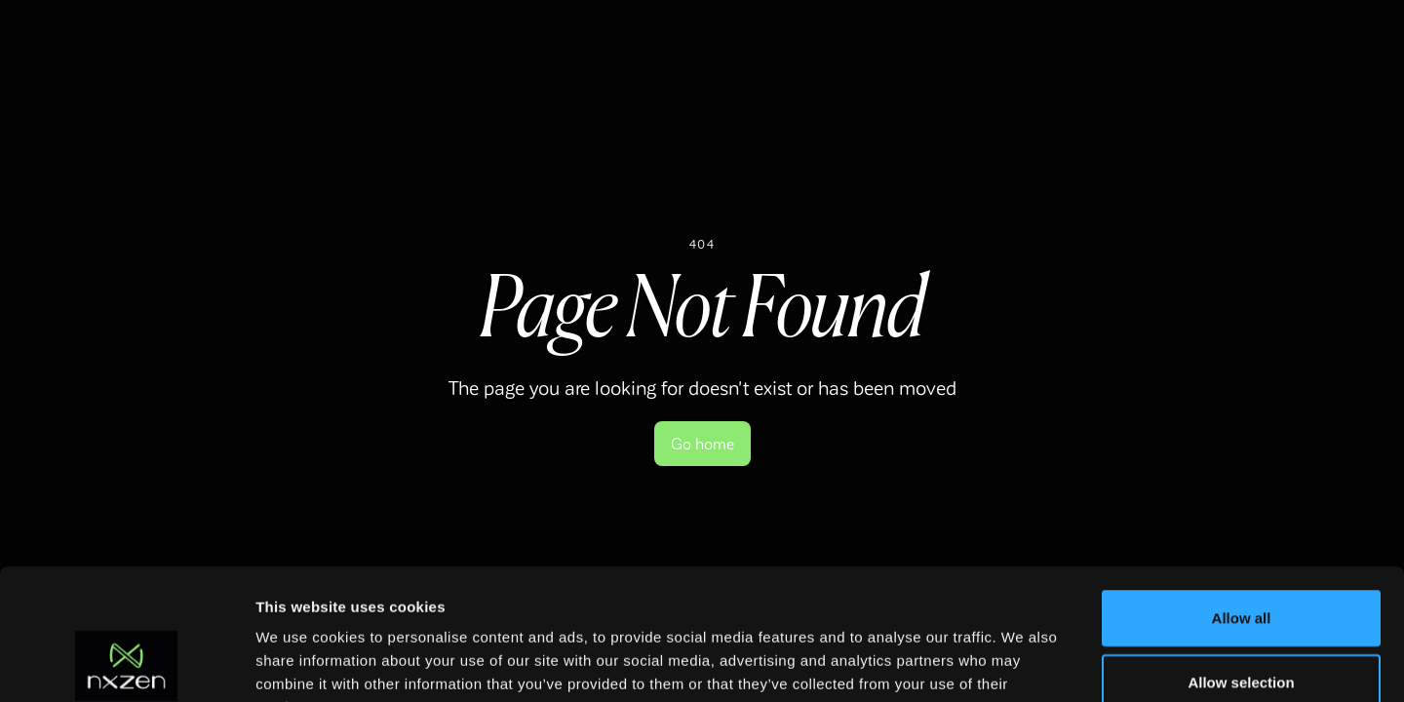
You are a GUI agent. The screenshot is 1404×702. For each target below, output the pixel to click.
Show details (1023, 663)
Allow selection (1241, 559)
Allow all (1241, 495)
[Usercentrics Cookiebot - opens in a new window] (126, 664)
